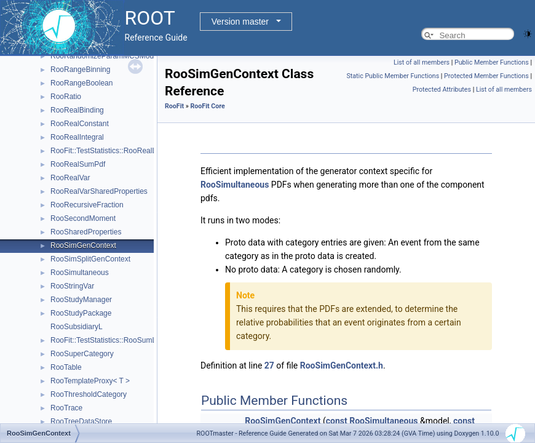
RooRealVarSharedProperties (99, 191)
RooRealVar (70, 178)
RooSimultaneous (79, 272)
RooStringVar (72, 286)
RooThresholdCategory (88, 394)
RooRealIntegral (77, 137)
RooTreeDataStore (81, 421)
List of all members (422, 62)
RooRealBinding (77, 110)
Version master (240, 21)
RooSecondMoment (83, 218)
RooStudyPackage (80, 313)
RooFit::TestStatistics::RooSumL (103, 340)
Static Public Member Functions (392, 76)
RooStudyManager (81, 299)
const (336, 421)
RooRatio (65, 96)
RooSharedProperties (85, 232)
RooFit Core (207, 106)
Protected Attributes (442, 90)
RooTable (66, 367)
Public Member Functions (491, 62)
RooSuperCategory (82, 353)
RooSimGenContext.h (341, 365)
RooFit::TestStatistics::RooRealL (103, 150)
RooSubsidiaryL (76, 326)
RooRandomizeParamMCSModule (107, 56)
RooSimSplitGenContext (90, 259)
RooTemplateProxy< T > (90, 381)
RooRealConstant (79, 123)
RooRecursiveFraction (87, 205)
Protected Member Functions (486, 76)
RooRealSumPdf (77, 164)
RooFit (174, 106)
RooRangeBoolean (81, 83)
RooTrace (66, 408)
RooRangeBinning (80, 69)
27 (269, 365)
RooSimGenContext (83, 245)
